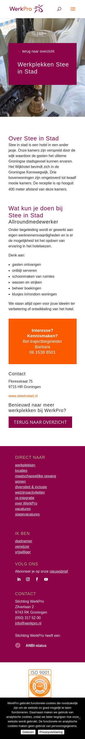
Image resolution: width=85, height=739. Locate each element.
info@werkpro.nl (28, 623)
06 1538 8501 (42, 352)
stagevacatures (27, 514)
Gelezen (28, 732)
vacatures (23, 509)
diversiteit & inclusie (31, 487)
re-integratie (24, 498)
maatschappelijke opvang (35, 476)
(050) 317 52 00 (28, 618)
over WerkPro (26, 503)
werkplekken (25, 465)
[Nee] (79, 718)
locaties (21, 470)
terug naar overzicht (37, 51)
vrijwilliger (23, 552)
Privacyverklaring (51, 732)
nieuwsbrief (59, 571)
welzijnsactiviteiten (30, 492)
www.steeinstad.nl (23, 396)
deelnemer (23, 541)
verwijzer (22, 547)
